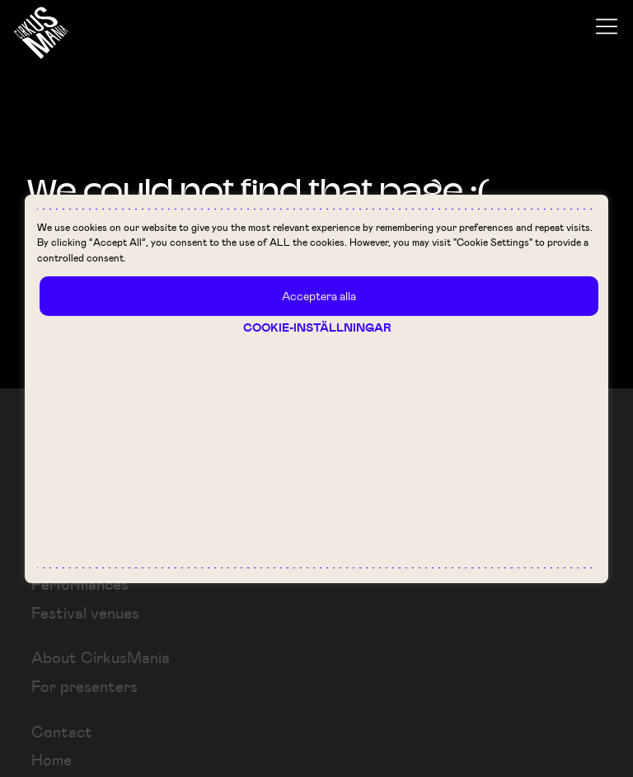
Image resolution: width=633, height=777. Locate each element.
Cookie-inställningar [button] (317, 327)
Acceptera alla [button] (319, 296)
